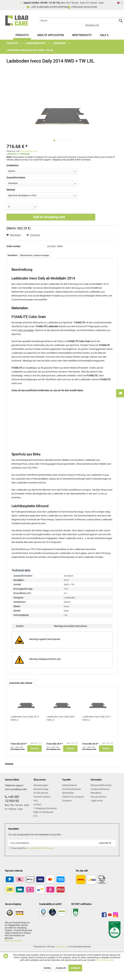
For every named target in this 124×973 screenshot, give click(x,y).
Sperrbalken (68, 793)
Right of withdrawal (43, 812)
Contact (37, 804)
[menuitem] (81, 20)
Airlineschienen (69, 785)
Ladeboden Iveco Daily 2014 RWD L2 (96, 718)
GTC (35, 816)
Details (34, 748)
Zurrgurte (67, 800)
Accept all (60, 968)
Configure (75, 968)
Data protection (98, 796)
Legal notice (97, 800)
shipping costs (61, 947)
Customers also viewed (20, 683)
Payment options (42, 796)
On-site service (40, 793)
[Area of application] (50, 36)
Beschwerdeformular (101, 785)
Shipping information (46, 808)
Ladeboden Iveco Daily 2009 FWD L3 (60, 718)
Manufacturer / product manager (34, 255)
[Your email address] (51, 843)
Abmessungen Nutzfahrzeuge (40, 787)
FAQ (35, 800)
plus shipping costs (28, 151)
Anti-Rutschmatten (71, 789)
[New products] (82, 36)
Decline (47, 968)
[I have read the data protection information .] (9, 848)
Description (12, 255)
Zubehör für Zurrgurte (73, 796)
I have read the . (32, 848)
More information (13, 940)
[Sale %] (104, 36)
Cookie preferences (100, 789)
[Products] (22, 36)
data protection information (40, 848)
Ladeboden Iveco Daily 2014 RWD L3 (25, 718)
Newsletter (96, 793)
